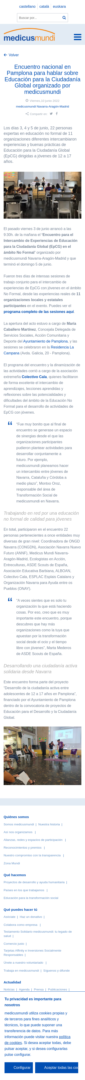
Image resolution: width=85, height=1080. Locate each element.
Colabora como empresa (20, 924)
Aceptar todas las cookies (61, 1068)
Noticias (9, 989)
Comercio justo (14, 943)
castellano (27, 6)
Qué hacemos (15, 875)
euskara (59, 6)
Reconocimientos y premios (22, 847)
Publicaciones (57, 989)
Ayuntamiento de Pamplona (45, 341)
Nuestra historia (49, 824)
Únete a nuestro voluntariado (23, 962)
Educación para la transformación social (31, 898)
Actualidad (12, 982)
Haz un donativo (31, 917)
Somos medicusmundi (19, 824)
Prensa (39, 989)
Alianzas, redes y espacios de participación (33, 840)
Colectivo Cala (34, 377)
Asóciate (9, 917)
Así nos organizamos (18, 832)
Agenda (24, 989)
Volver (14, 55)
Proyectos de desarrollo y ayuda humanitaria (34, 882)
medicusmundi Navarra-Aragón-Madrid (42, 106)
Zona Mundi (12, 863)
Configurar (22, 1068)
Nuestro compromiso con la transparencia (32, 855)
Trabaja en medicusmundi (21, 970)
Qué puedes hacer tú (20, 909)
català (44, 6)
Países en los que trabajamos (24, 890)
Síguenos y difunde (56, 970)
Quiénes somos (16, 817)
